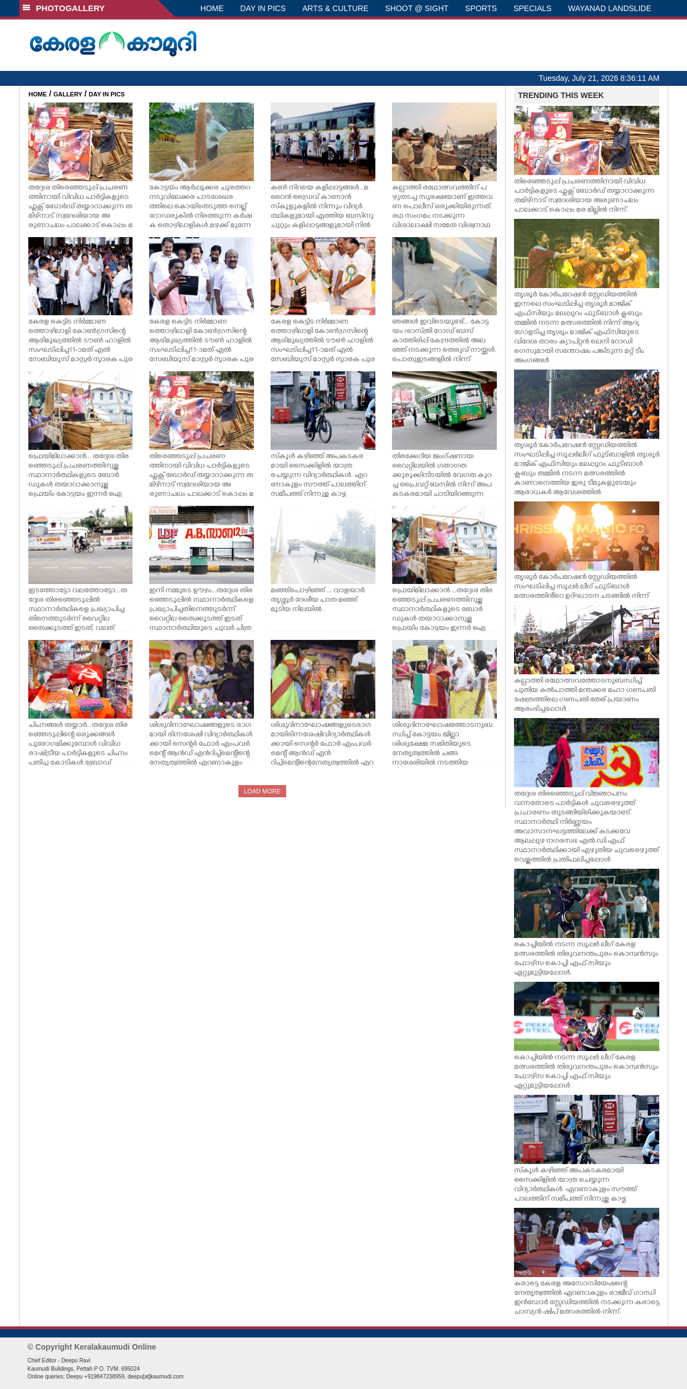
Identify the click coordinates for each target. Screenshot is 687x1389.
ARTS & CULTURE (335, 8)
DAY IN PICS (263, 8)
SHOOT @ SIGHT (417, 8)
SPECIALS (532, 8)
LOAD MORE (262, 791)
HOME (211, 8)
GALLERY (67, 94)
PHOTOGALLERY (63, 8)
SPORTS (481, 8)
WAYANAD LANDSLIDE (610, 8)
